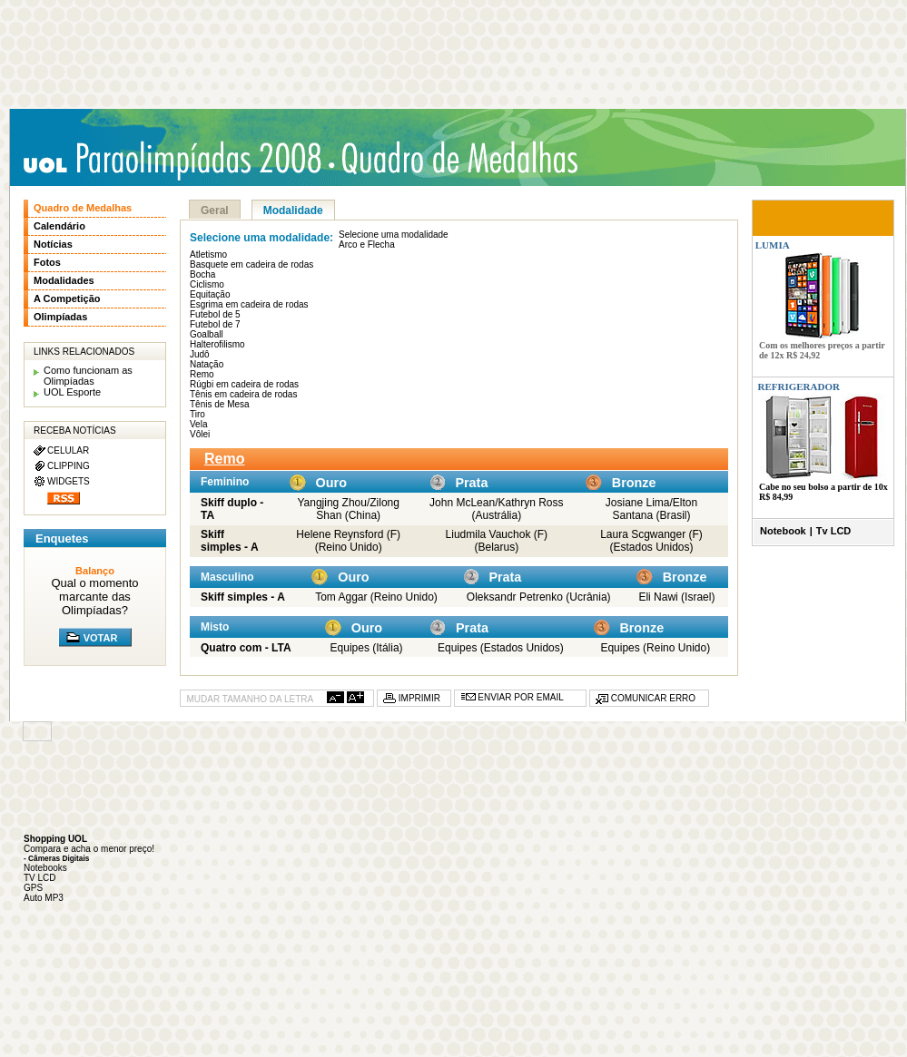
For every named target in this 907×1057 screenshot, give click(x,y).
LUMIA (771, 245)
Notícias (53, 244)
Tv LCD (834, 530)
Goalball (206, 334)
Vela (198, 424)
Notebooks (45, 868)
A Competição (67, 298)
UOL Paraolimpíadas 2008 (178, 160)
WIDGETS (68, 481)
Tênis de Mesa (220, 404)
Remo (202, 374)
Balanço (94, 570)
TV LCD (40, 878)
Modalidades (64, 280)
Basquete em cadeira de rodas (251, 264)
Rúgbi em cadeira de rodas (244, 384)
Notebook (783, 530)
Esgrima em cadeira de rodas (249, 304)
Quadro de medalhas (464, 158)
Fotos (47, 262)
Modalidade (293, 210)
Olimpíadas (60, 316)
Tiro (197, 414)
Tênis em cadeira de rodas (243, 394)
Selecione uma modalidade (394, 235)
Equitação (210, 294)
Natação (206, 364)
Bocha (202, 274)
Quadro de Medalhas (83, 207)
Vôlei (200, 434)
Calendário (59, 225)
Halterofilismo (217, 344)
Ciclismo (207, 284)
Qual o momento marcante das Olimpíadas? (94, 596)
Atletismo (208, 254)
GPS (33, 888)
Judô (200, 354)
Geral (215, 210)
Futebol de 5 (215, 314)
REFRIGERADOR (799, 386)
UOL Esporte (72, 392)
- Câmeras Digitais (56, 858)
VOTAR (101, 637)
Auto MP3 (44, 898)
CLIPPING (68, 466)
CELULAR (68, 450)
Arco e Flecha (367, 245)
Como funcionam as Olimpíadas (88, 376)
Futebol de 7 (215, 324)
